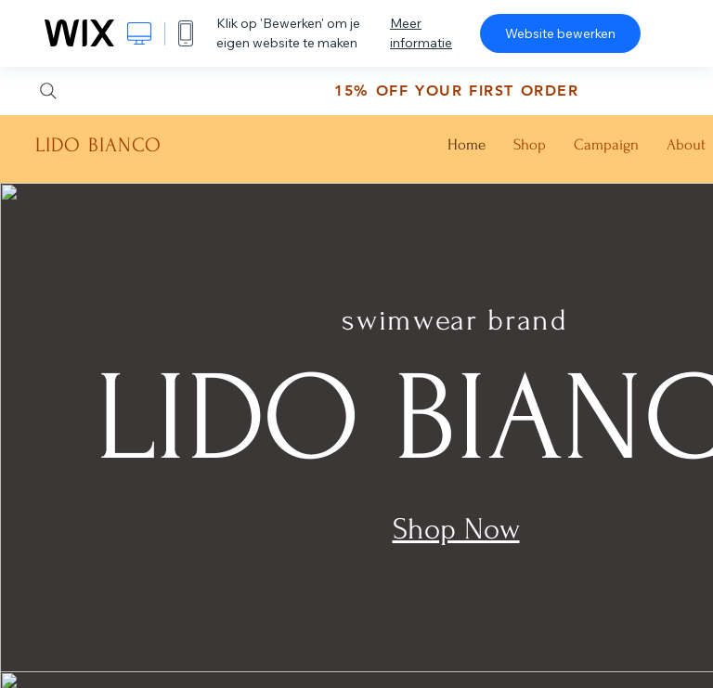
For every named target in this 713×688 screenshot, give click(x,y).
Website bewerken (560, 33)
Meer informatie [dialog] (421, 33)
